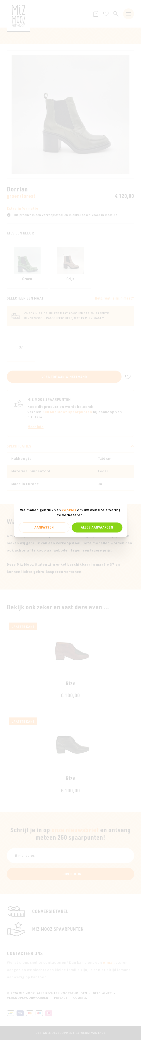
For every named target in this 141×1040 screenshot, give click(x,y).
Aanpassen (44, 527)
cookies (69, 510)
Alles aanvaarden (97, 527)
